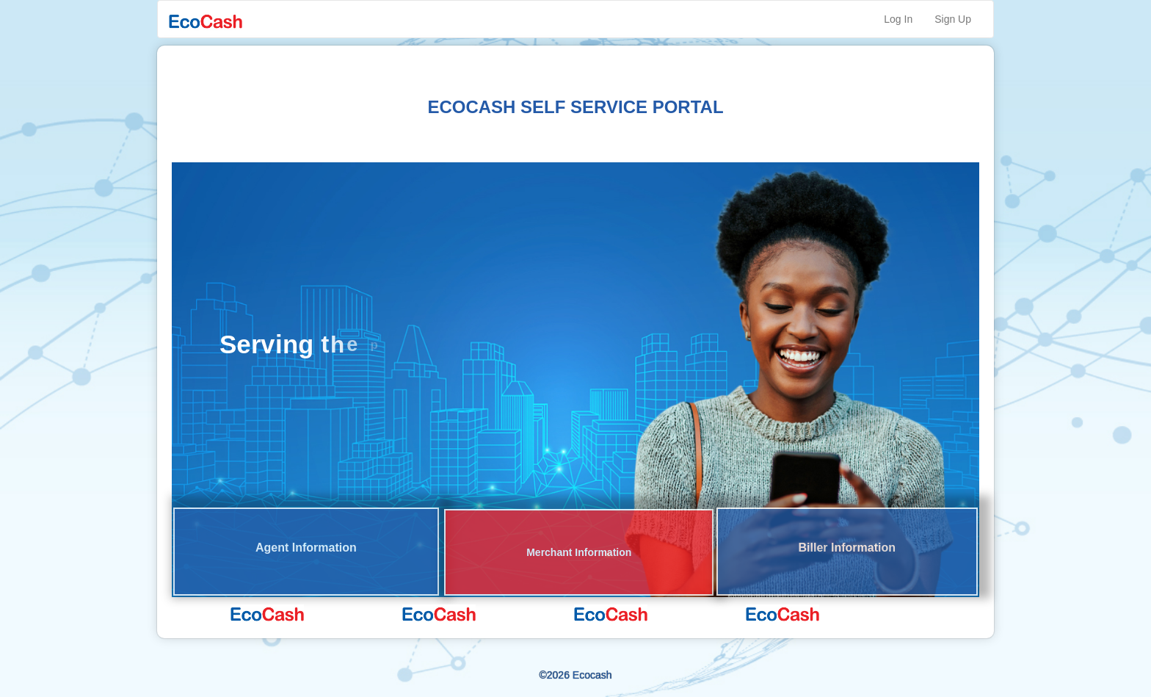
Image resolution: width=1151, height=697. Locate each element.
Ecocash (592, 675)
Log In (898, 19)
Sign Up (952, 19)
